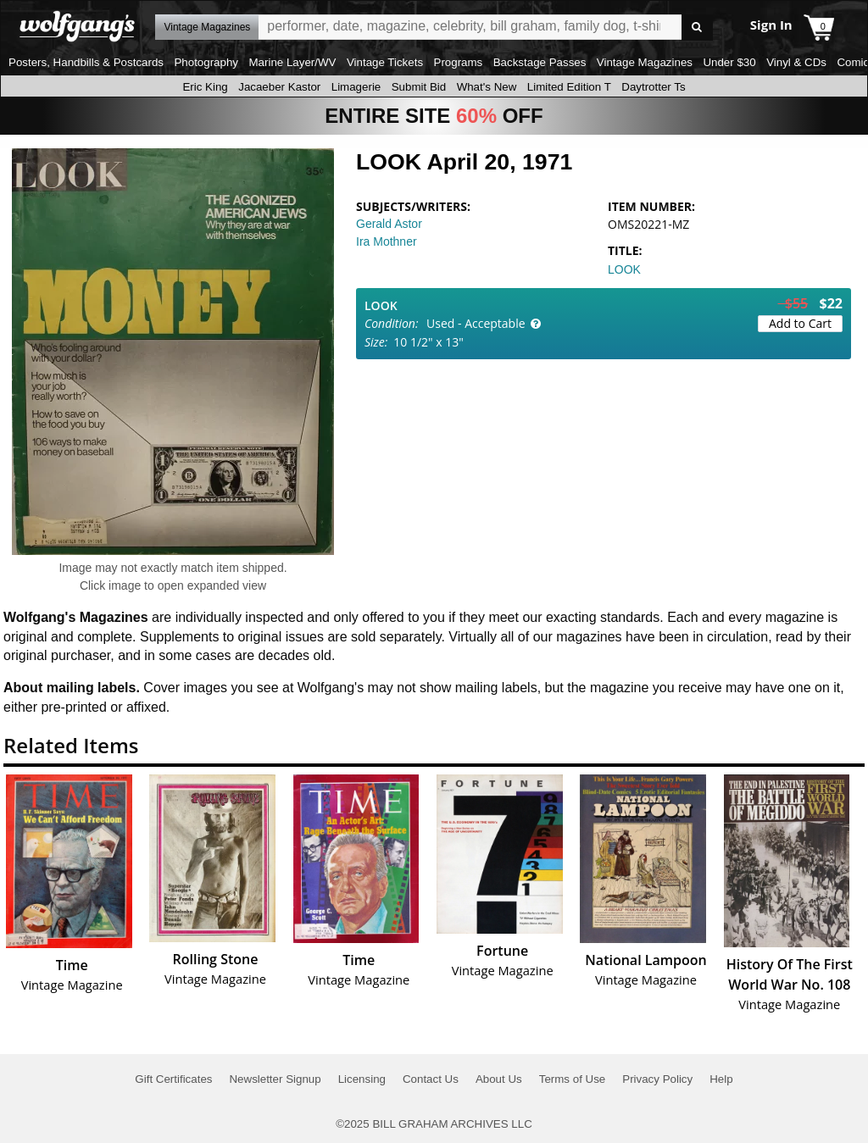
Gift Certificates (173, 1079)
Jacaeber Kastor (279, 86)
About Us (499, 1079)
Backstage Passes (540, 62)
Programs (458, 62)
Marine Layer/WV (292, 62)
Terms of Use (572, 1079)
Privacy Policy (657, 1079)
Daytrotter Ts (653, 86)
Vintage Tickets (385, 62)
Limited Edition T (569, 86)
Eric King (204, 86)
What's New (487, 86)
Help (720, 1079)
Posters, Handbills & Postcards (86, 62)
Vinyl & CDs (796, 62)
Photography (206, 62)
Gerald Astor (389, 223)
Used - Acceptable (476, 323)
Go (697, 27)
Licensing (362, 1079)
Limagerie (356, 86)
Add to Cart (800, 323)
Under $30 (729, 62)
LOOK (624, 269)
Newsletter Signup (274, 1079)
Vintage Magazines (645, 62)
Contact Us (431, 1079)
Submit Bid (419, 86)
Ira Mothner (386, 241)
